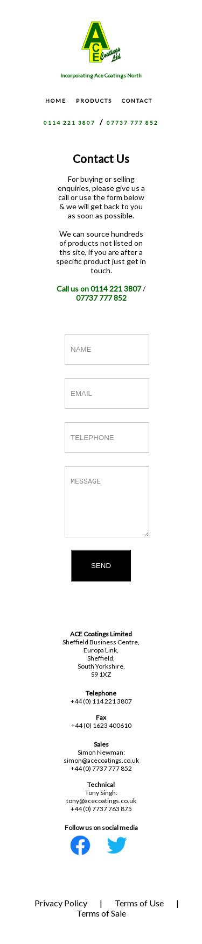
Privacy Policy (60, 912)
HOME (55, 100)
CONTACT (137, 100)
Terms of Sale (101, 923)
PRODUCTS (94, 100)
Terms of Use (139, 912)
